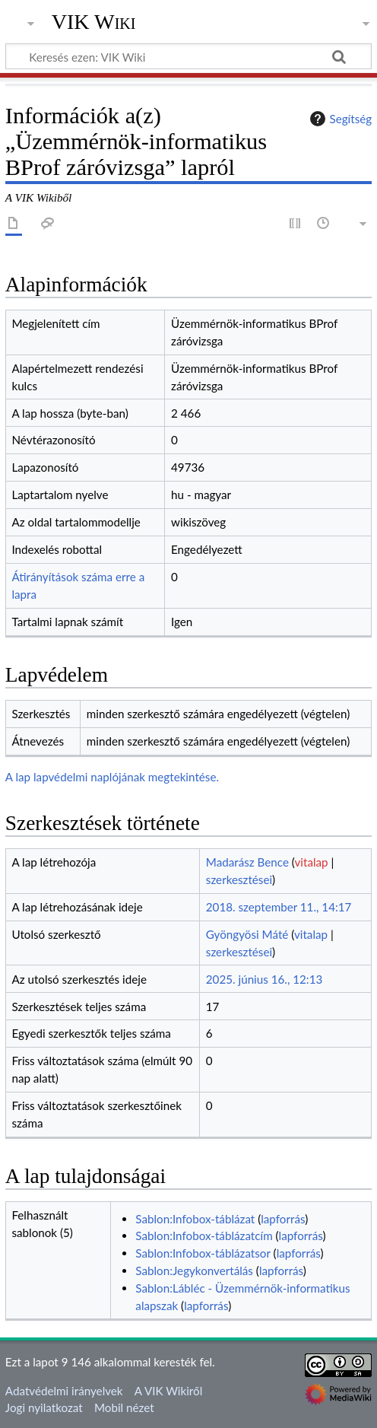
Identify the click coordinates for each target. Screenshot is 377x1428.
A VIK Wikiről (168, 1391)
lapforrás (283, 1219)
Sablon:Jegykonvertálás (194, 1270)
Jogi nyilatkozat (44, 1407)
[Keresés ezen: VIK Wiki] (188, 56)
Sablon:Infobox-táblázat (195, 1219)
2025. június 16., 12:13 (264, 979)
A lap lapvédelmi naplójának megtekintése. (112, 777)
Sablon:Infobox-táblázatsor (202, 1253)
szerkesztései (239, 879)
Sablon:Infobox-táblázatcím (203, 1235)
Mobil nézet (124, 1407)
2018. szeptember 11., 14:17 (279, 907)
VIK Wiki (94, 22)
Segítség (339, 118)
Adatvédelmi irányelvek (64, 1391)
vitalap (311, 862)
